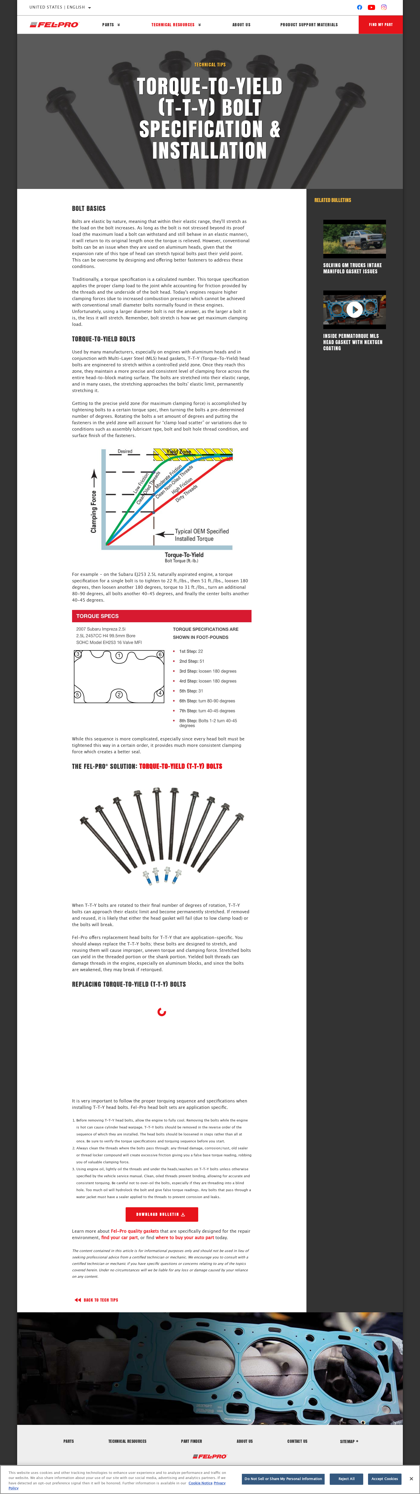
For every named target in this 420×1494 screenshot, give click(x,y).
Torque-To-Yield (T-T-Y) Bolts (180, 766)
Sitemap (349, 1441)
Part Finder (191, 1441)
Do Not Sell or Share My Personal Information (283, 1479)
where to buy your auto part (185, 1238)
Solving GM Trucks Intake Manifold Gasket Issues (352, 268)
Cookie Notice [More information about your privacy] (200, 1483)
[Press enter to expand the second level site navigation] (119, 25)
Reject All (347, 1479)
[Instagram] (384, 8)
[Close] (411, 1479)
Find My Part (381, 24)
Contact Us (297, 1441)
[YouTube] (372, 8)
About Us (241, 25)
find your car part (119, 1238)
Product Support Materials (308, 25)
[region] (210, 1479)
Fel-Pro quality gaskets (135, 1231)
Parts (108, 25)
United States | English (57, 7)
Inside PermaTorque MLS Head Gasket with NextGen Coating (353, 342)
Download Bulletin (157, 1214)
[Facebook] (359, 8)
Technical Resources (172, 25)
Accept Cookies (385, 1479)
